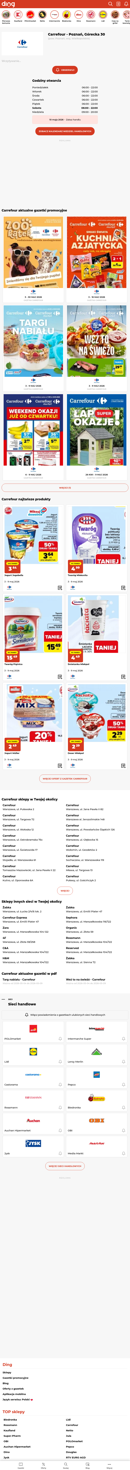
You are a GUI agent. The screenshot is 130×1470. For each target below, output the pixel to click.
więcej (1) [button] (65, 487)
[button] (110, 4)
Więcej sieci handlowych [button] (65, 1166)
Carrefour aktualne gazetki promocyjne (34, 210)
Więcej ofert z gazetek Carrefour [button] (65, 778)
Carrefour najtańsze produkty (26, 499)
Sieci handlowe (22, 1004)
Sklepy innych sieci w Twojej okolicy (32, 901)
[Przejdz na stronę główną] (8, 4)
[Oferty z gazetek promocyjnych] (43, 1465)
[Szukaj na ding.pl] (66, 1465)
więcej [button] (65, 890)
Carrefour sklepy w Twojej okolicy (30, 799)
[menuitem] (21, 1465)
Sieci (10, 999)
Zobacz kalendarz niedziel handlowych (65, 131)
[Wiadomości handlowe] (87, 1465)
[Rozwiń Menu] (109, 1465)
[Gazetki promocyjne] (21, 1465)
